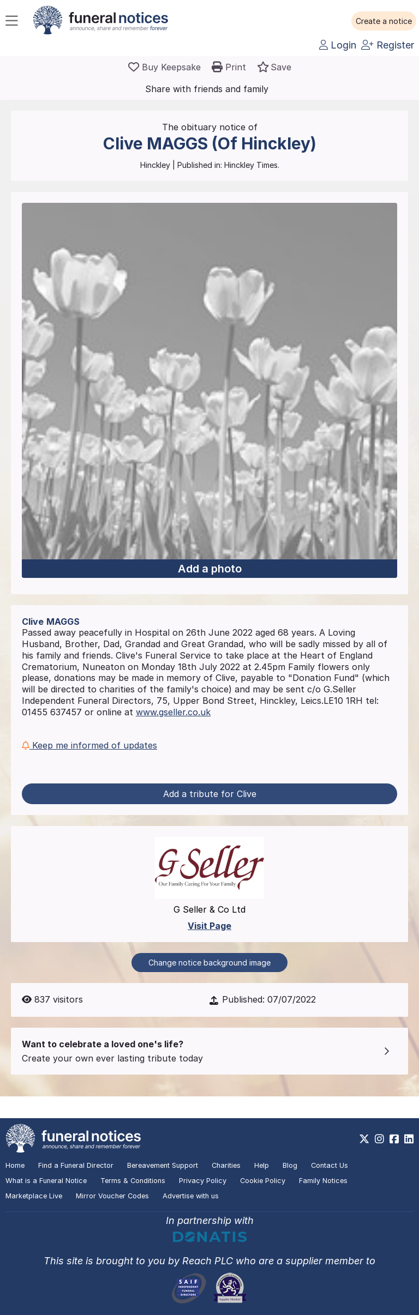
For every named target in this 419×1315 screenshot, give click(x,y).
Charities (226, 1165)
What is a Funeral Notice (46, 1181)
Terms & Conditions (132, 1181)
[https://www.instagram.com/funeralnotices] (379, 1138)
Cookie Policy (262, 1181)
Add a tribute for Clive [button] (209, 793)
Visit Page (209, 925)
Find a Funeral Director (75, 1165)
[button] (383, 21)
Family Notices (323, 1181)
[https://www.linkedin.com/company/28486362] (409, 1138)
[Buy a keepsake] (164, 67)
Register (387, 45)
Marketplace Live (33, 1196)
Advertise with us (191, 1196)
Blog (290, 1165)
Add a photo (210, 568)
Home (15, 1165)
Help (261, 1165)
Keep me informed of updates (89, 745)
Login (337, 45)
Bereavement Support (162, 1165)
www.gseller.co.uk (173, 712)
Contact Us (329, 1165)
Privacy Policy (202, 1181)
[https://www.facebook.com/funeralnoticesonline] (394, 1138)
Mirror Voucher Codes (112, 1196)
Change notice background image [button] (209, 962)
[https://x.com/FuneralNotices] (364, 1138)
